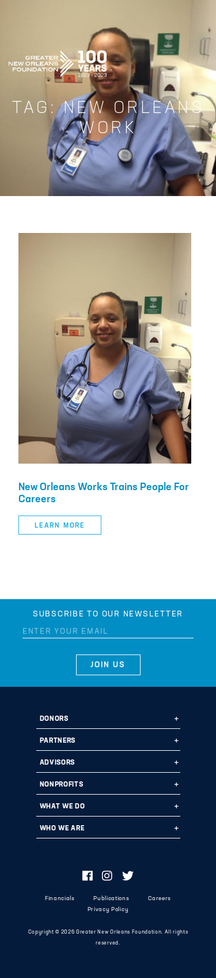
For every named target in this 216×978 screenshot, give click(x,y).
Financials (60, 899)
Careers (159, 899)
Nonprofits (62, 784)
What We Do (62, 806)
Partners (57, 741)
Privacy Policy (108, 909)
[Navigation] (197, 62)
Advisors (57, 762)
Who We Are (62, 828)
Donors (54, 719)
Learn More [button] (60, 525)
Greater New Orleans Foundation (58, 60)
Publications (111, 899)
